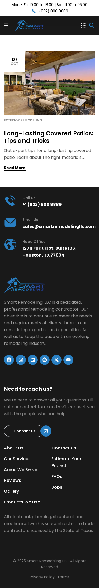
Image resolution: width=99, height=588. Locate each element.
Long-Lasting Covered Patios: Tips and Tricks (48, 137)
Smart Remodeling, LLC (27, 302)
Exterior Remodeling (23, 120)
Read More (15, 167)
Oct (14, 61)
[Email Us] (10, 222)
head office (34, 241)
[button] (83, 25)
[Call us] (10, 200)
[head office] (10, 244)
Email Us (30, 219)
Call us (29, 197)
